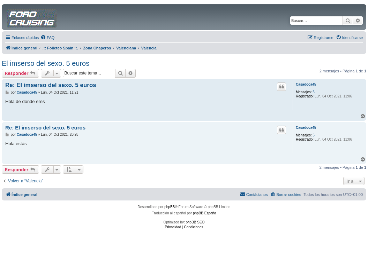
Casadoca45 (306, 84)
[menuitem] (47, 37)
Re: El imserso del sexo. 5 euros (50, 85)
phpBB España (204, 213)
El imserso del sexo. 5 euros (45, 63)
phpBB (169, 207)
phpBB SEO (195, 222)
